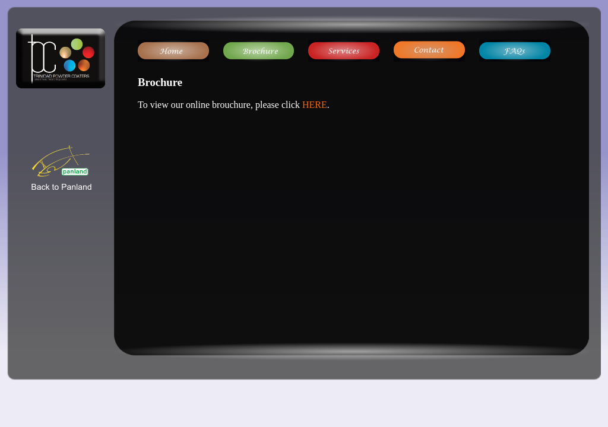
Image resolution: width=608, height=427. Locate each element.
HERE (314, 105)
